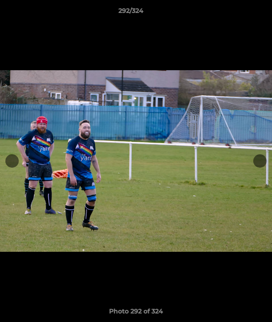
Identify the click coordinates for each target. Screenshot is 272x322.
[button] (239, 13)
